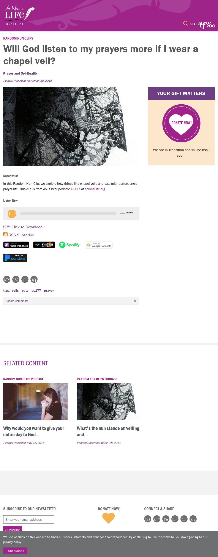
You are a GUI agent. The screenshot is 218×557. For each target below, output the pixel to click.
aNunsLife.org (95, 189)
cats (25, 290)
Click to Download (23, 226)
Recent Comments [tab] (71, 301)
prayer (49, 290)
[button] (12, 214)
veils (15, 290)
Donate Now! (109, 508)
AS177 (75, 189)
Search (196, 24)
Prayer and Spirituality (20, 73)
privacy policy (12, 542)
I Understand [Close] (15, 551)
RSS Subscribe (18, 234)
